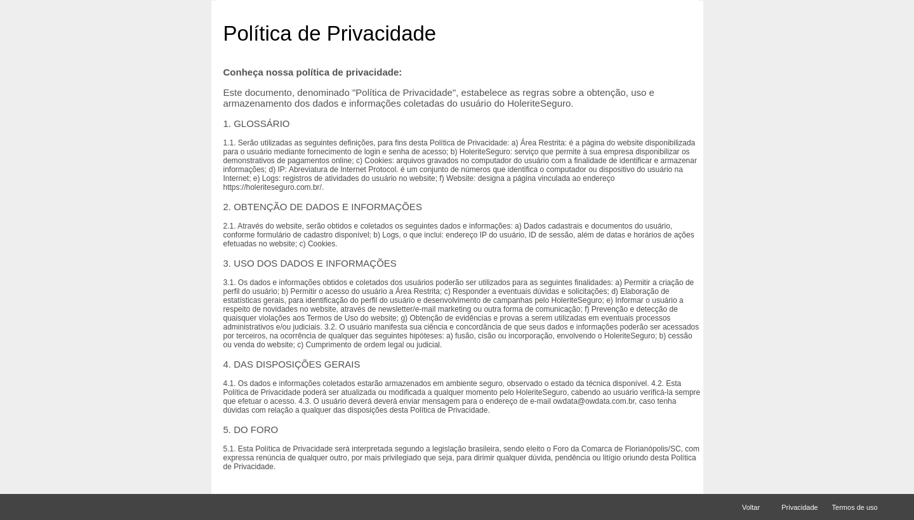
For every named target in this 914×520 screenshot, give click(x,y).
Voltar (754, 507)
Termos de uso (856, 507)
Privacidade (799, 507)
